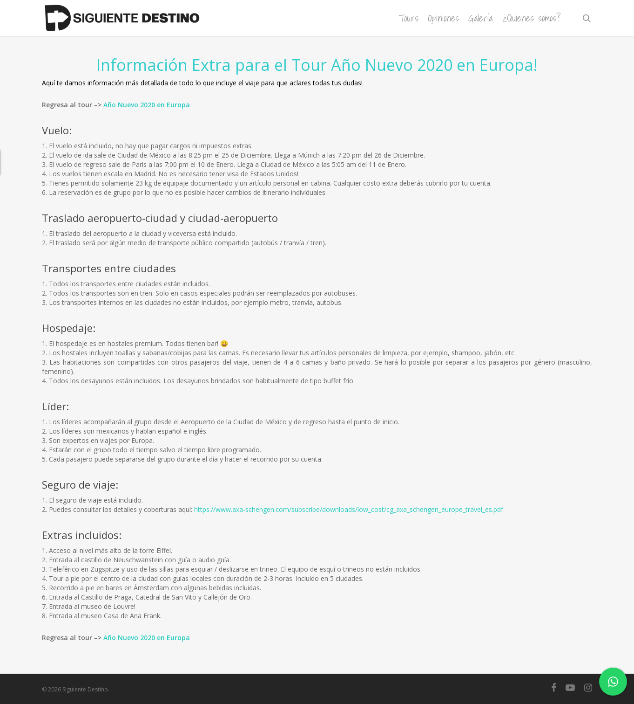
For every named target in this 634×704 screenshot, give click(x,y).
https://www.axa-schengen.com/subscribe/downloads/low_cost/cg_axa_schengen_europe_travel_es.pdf (348, 509)
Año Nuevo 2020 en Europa (146, 104)
